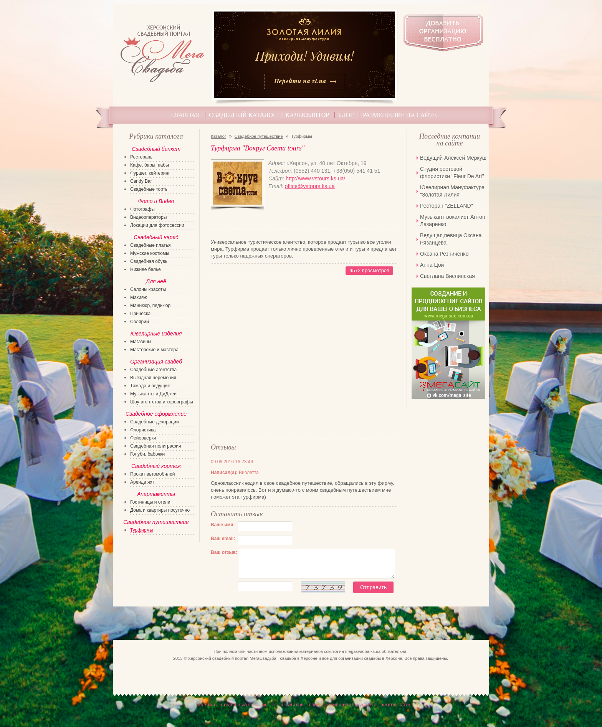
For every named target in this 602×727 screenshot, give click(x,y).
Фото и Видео (156, 201)
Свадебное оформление (156, 414)
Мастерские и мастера (154, 349)
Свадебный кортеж (156, 466)
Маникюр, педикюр (150, 305)
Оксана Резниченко (444, 254)
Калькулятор (307, 115)
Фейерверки (143, 438)
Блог (346, 115)
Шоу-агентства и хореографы (161, 402)
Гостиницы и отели (150, 502)
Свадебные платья (150, 245)
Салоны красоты (148, 289)
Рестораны (142, 157)
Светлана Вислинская (447, 276)
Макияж (138, 297)
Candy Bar (141, 181)
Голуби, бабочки (147, 454)
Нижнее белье (145, 269)
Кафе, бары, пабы (149, 165)
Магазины (140, 341)
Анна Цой (432, 265)
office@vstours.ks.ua (310, 186)
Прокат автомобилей (152, 474)
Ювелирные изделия (156, 333)
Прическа (140, 313)
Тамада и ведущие (150, 385)
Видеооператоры (148, 217)
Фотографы (142, 209)
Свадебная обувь (148, 261)
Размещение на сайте (400, 115)
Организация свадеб (156, 362)
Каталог (218, 136)
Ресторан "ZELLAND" (446, 206)
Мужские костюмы (149, 253)
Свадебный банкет (156, 149)
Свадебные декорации (154, 422)
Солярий (139, 321)
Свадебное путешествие (259, 136)
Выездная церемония (153, 377)
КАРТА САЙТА (396, 704)
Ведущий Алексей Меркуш (453, 158)
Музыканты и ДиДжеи (153, 394)
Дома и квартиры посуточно (160, 510)
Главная (185, 115)
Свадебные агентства (153, 369)
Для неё (156, 281)
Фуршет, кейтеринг (150, 173)
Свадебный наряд (156, 237)
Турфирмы (141, 530)
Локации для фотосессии (157, 225)
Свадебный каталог (242, 115)
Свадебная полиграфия (155, 446)
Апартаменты (156, 494)
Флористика (142, 430)
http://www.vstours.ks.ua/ (315, 178)
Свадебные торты (149, 189)
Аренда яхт (142, 482)
